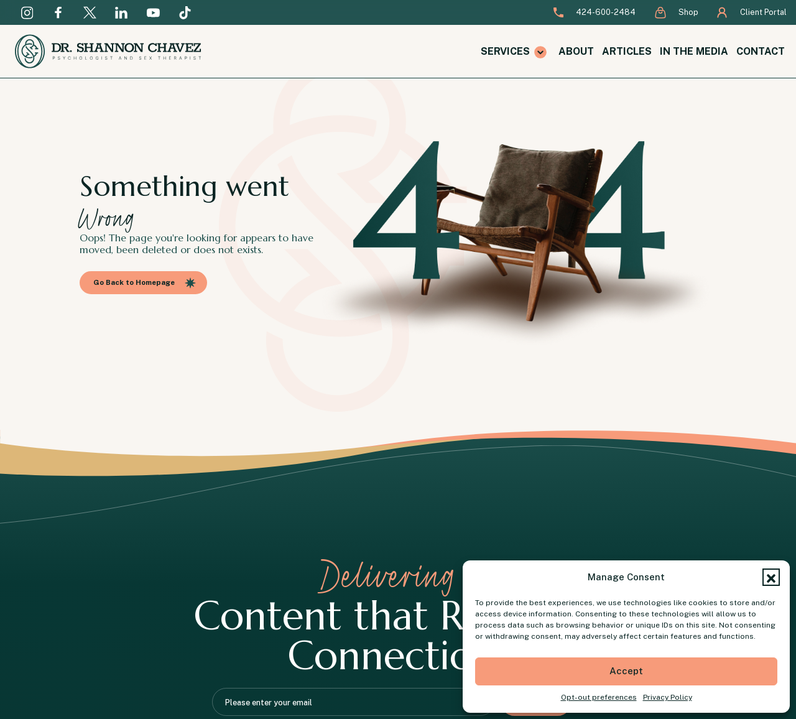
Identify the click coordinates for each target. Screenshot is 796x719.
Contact (760, 51)
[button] (771, 577)
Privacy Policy (667, 697)
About (576, 51)
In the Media (694, 51)
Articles (627, 51)
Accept (626, 671)
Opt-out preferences (599, 697)
